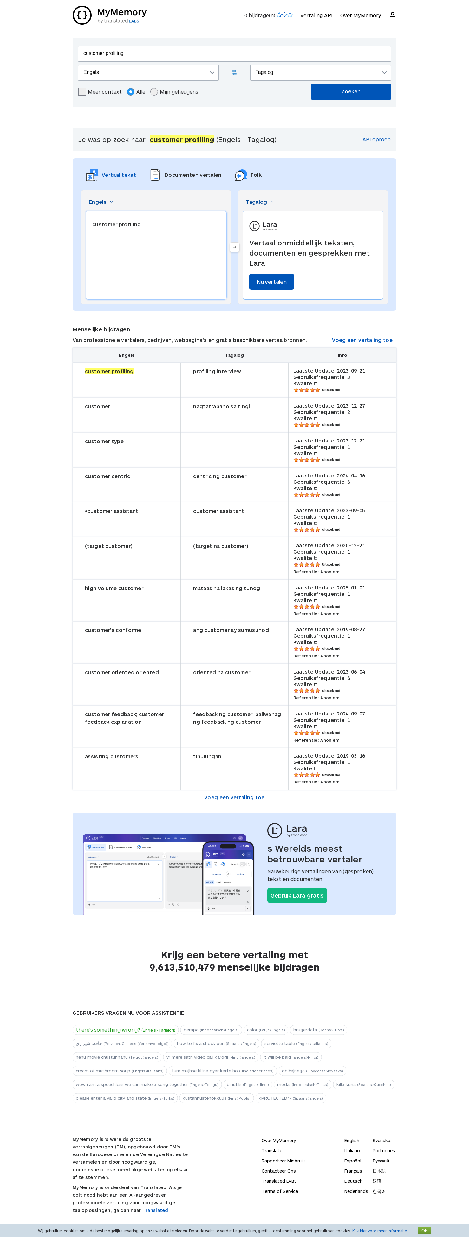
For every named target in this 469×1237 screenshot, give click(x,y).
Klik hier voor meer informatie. (380, 1230)
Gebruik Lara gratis (297, 895)
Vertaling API (316, 15)
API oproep (376, 139)
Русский (381, 1160)
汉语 (377, 1181)
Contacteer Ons (279, 1171)
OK (424, 1230)
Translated (279, 1181)
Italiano (352, 1150)
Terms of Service (280, 1191)
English (351, 1140)
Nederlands (356, 1191)
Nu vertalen (271, 281)
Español (352, 1160)
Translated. (156, 1210)
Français (353, 1171)
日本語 (379, 1171)
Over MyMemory (360, 15)
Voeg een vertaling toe (362, 340)
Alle (136, 92)
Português (384, 1150)
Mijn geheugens (174, 92)
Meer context (100, 92)
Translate (272, 1150)
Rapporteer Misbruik (283, 1160)
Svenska (381, 1140)
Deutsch (353, 1181)
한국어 (379, 1191)
